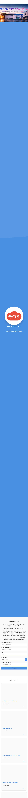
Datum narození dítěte (6, 652)
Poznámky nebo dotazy (6, 667)
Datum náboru (4, 662)
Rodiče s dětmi (7, 733)
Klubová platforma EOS (10, 787)
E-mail (2, 657)
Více (24, 711)
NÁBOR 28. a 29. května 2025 (11, 760)
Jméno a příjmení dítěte (6, 647)
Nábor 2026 (14, 673)
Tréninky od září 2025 (9, 706)
